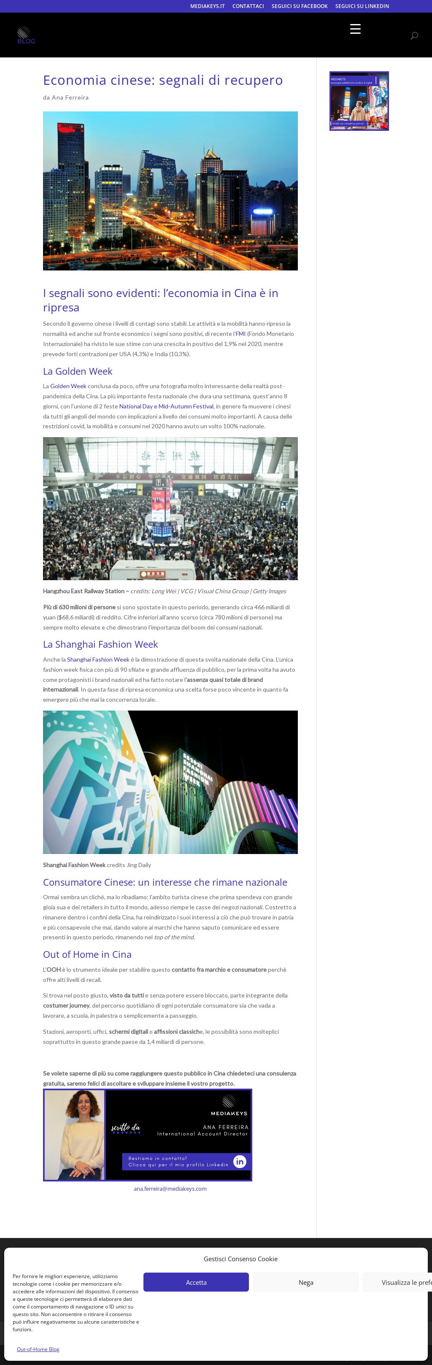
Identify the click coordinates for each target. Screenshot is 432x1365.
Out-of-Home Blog (38, 1349)
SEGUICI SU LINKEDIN (362, 7)
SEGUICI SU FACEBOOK (300, 7)
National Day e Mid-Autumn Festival (166, 406)
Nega (306, 1282)
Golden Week (68, 385)
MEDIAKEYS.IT (207, 7)
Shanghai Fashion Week (98, 659)
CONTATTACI (248, 7)
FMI (241, 333)
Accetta (196, 1282)
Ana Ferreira (70, 97)
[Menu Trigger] (355, 28)
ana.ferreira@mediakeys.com (170, 1188)
